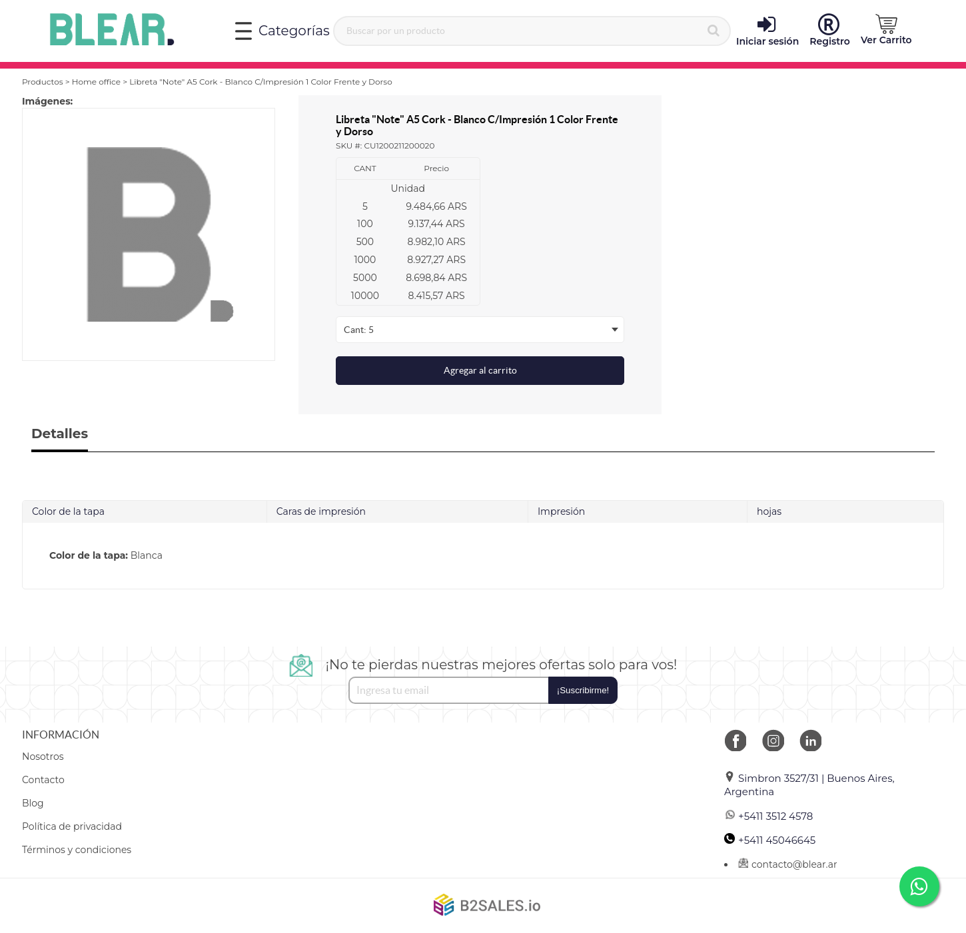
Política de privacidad (72, 826)
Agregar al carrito (480, 370)
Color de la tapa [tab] (68, 511)
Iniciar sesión (767, 30)
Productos (42, 82)
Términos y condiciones (76, 850)
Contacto (43, 780)
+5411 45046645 (769, 840)
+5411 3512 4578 (768, 816)
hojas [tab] (769, 511)
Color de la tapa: (88, 555)
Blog (33, 803)
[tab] (483, 556)
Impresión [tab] (561, 511)
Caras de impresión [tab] (321, 511)
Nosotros (43, 757)
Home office (96, 82)
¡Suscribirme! (583, 690)
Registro (829, 30)
